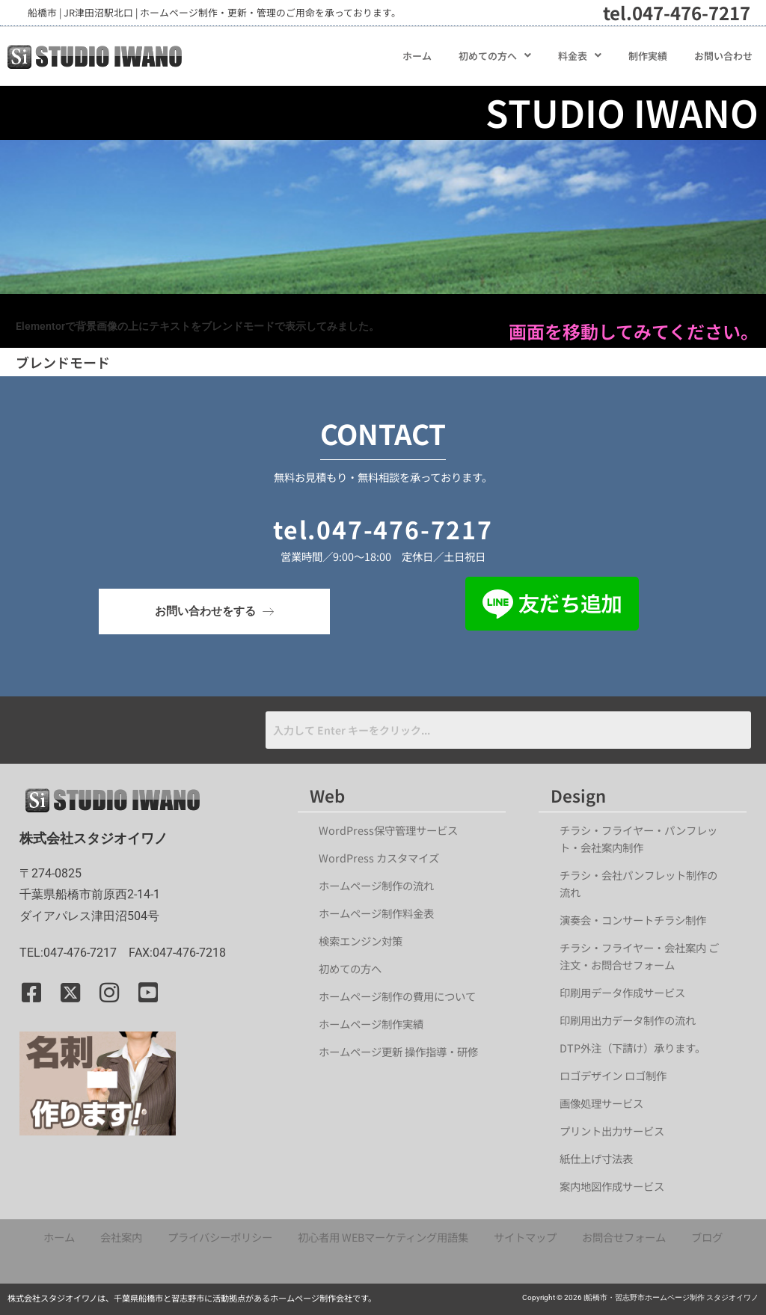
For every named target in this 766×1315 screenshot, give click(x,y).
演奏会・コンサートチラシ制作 (633, 920)
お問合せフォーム (624, 1237)
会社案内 (121, 1237)
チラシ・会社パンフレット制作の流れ (638, 883)
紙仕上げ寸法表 (596, 1158)
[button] (495, 56)
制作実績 (647, 56)
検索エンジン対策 (366, 940)
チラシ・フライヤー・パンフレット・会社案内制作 (638, 838)
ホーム (417, 56)
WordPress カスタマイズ (379, 857)
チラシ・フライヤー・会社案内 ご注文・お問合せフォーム (639, 955)
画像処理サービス (601, 1103)
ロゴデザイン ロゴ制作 (613, 1075)
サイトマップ (525, 1237)
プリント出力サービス (612, 1130)
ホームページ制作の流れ (376, 885)
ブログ (707, 1237)
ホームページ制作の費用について (397, 996)
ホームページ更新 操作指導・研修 (398, 1051)
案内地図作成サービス (612, 1186)
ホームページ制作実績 (371, 1024)
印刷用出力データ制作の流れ (628, 1020)
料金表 (579, 56)
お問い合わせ (723, 56)
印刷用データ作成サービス (622, 992)
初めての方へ (495, 56)
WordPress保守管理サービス (388, 830)
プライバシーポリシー (220, 1237)
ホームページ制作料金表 (376, 913)
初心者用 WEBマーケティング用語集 (383, 1237)
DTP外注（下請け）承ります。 (632, 1047)
